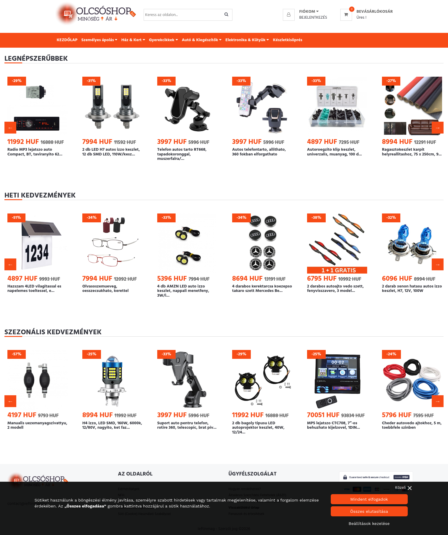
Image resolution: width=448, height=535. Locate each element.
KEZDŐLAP (67, 40)
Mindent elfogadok (369, 499)
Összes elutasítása (369, 511)
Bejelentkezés (313, 17)
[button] (309, 12)
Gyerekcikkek (163, 40)
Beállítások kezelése (369, 523)
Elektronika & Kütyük (247, 40)
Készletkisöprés (287, 40)
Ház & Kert (133, 40)
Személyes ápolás (99, 40)
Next (438, 128)
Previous (10, 128)
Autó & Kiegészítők (201, 40)
